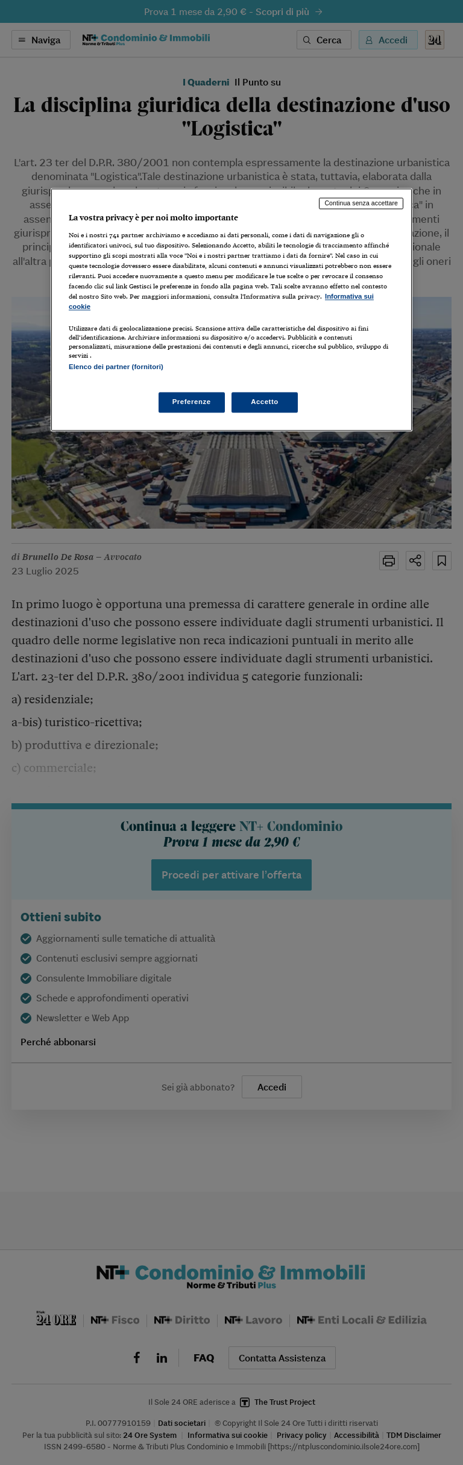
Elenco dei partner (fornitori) (116, 366)
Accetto (265, 402)
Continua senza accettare (361, 203)
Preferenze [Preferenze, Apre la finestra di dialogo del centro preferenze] (191, 402)
